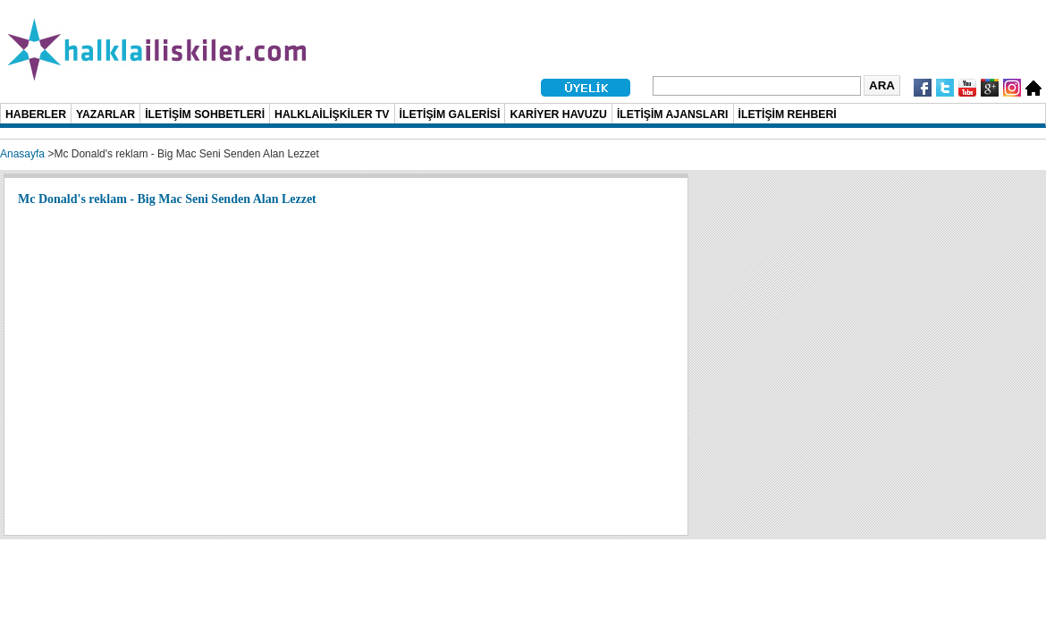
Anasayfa (22, 154)
